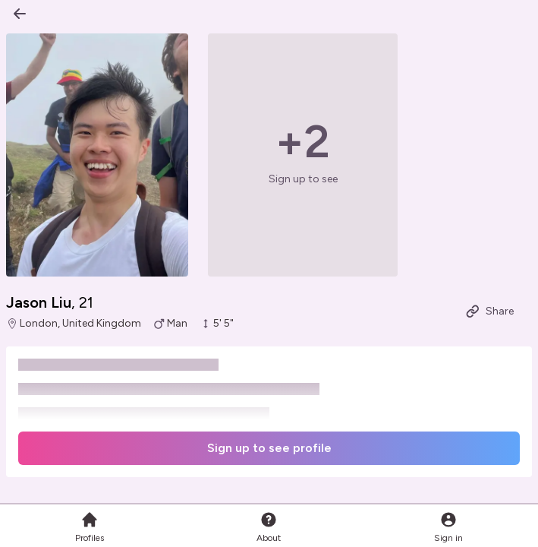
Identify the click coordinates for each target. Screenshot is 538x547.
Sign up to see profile (269, 448)
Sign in (448, 527)
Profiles (89, 527)
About (268, 527)
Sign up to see (303, 178)
